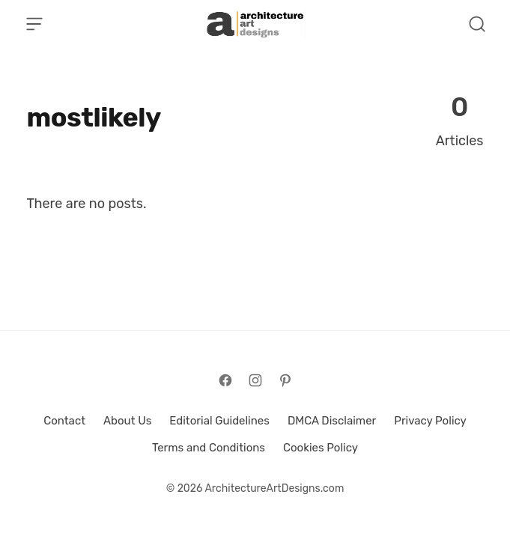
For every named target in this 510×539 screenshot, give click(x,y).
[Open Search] (477, 24)
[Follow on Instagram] (255, 380)
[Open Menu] (34, 24)
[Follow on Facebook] (225, 380)
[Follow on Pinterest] (285, 380)
